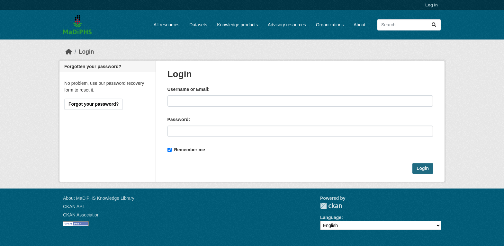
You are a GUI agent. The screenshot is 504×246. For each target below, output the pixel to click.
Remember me (186, 149)
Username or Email (187, 89)
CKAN (331, 205)
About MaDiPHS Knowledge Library (98, 198)
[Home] (69, 51)
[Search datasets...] (409, 25)
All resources (167, 24)
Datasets (198, 24)
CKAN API (73, 206)
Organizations (330, 24)
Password (178, 119)
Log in (431, 5)
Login (86, 51)
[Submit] (434, 25)
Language (330, 217)
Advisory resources (287, 24)
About (359, 24)
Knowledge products (237, 24)
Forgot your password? (93, 104)
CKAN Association (81, 214)
